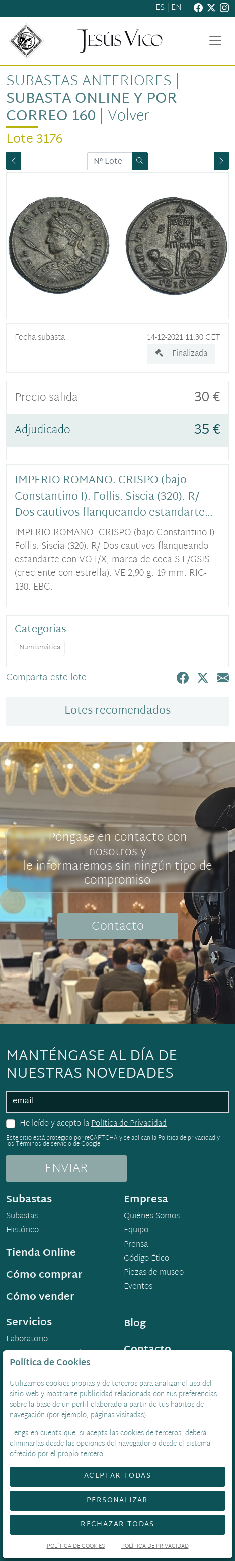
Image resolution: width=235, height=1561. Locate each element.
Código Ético (146, 1259)
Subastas (22, 1217)
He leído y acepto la (93, 1124)
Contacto (118, 927)
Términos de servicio (43, 1144)
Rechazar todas (117, 1524)
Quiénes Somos (152, 1217)
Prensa (136, 1245)
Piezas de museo (154, 1273)
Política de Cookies (76, 1547)
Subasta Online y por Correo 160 (91, 108)
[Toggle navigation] (215, 40)
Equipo (136, 1231)
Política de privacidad (186, 1138)
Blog (135, 1324)
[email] (117, 1102)
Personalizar (117, 1500)
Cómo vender (40, 1297)
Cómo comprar (44, 1275)
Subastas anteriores (89, 82)
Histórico (22, 1231)
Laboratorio (27, 1340)
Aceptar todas (117, 1476)
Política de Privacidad (129, 1124)
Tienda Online (41, 1253)
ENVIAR (66, 1169)
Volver (128, 117)
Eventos (138, 1287)
